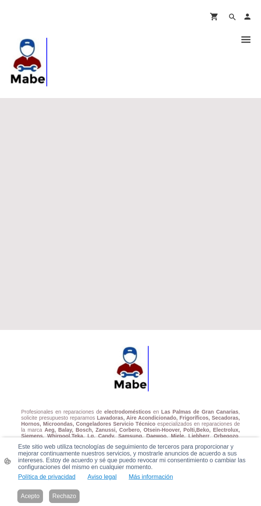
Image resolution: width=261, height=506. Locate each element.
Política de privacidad (46, 477)
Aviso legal (102, 477)
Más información (151, 477)
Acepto (30, 496)
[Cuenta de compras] (247, 16)
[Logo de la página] (28, 60)
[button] (232, 16)
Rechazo (64, 496)
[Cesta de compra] (216, 16)
